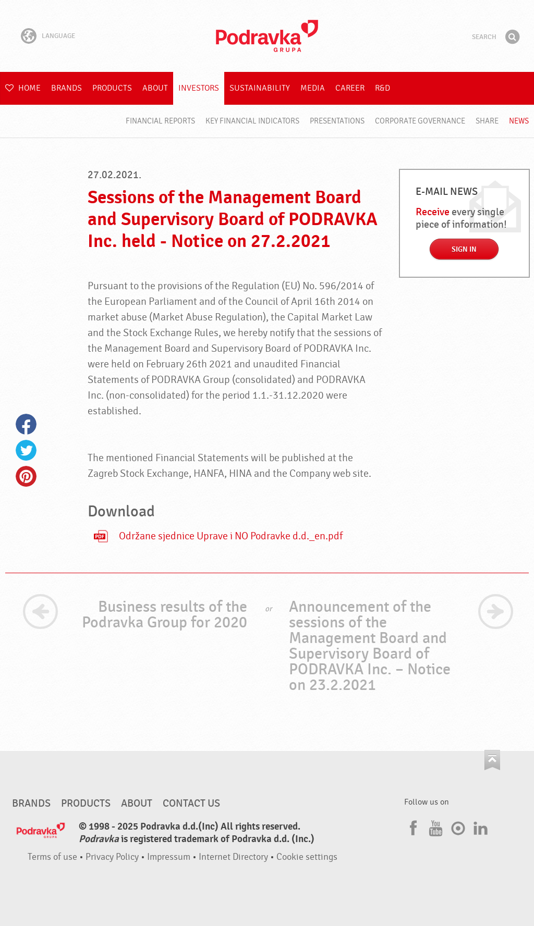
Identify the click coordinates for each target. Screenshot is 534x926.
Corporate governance (420, 121)
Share (487, 121)
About (155, 88)
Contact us (191, 803)
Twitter (26, 450)
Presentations (337, 121)
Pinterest (26, 476)
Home (23, 88)
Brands (66, 88)
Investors (198, 88)
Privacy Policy (112, 856)
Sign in (464, 249)
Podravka (267, 36)
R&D (382, 88)
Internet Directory (233, 856)
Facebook (26, 424)
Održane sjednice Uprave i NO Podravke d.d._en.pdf (231, 536)
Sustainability (259, 88)
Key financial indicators (252, 121)
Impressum (168, 856)
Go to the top (492, 760)
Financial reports (160, 121)
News (519, 121)
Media (312, 88)
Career (350, 88)
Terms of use (52, 856)
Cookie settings (306, 856)
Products (112, 88)
